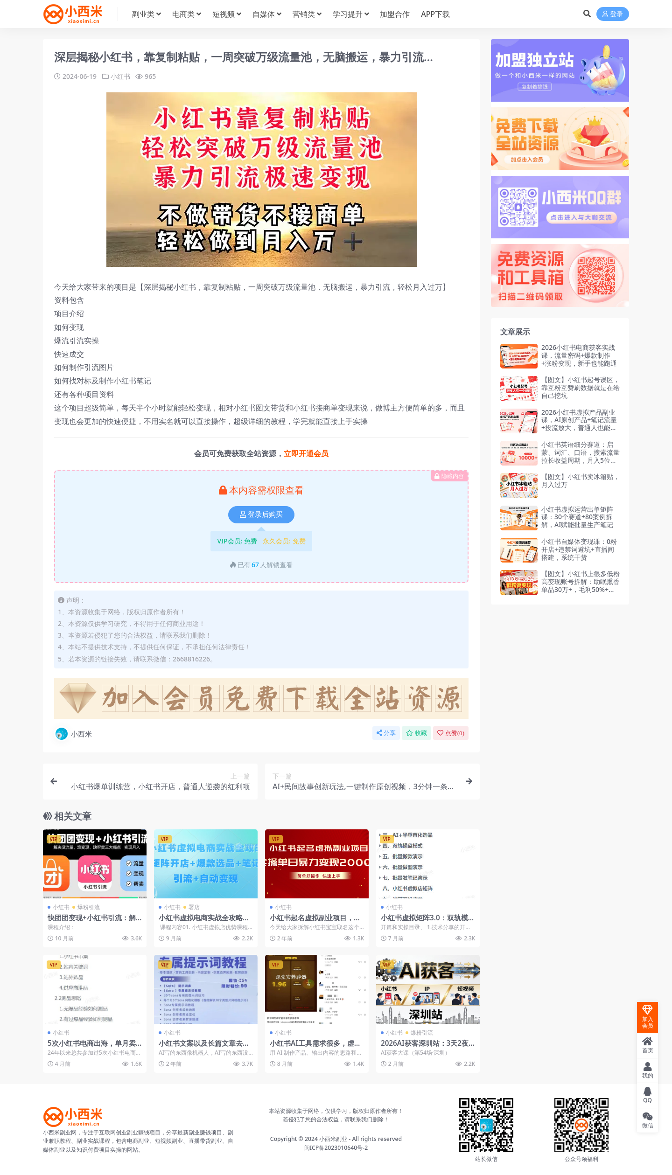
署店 (194, 907)
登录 (612, 14)
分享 (386, 733)
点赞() (450, 733)
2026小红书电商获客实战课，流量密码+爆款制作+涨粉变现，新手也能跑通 (579, 355)
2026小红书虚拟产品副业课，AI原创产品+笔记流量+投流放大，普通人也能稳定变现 (579, 424)
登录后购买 (261, 514)
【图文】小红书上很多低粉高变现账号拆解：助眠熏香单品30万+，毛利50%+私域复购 (580, 585)
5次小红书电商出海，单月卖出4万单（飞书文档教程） (92, 1047)
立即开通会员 (306, 453)
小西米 (73, 733)
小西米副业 (333, 1139)
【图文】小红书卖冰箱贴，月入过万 (580, 480)
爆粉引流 (88, 907)
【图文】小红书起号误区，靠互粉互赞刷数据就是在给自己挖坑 (580, 387)
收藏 (416, 733)
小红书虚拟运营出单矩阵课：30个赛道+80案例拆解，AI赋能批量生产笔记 (577, 517)
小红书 (120, 76)
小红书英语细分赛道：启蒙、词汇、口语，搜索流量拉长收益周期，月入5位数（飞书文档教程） (580, 456)
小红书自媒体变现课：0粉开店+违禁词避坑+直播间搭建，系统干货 (579, 549)
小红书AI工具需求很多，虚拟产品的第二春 (315, 1047)
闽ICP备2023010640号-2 (336, 1148)
